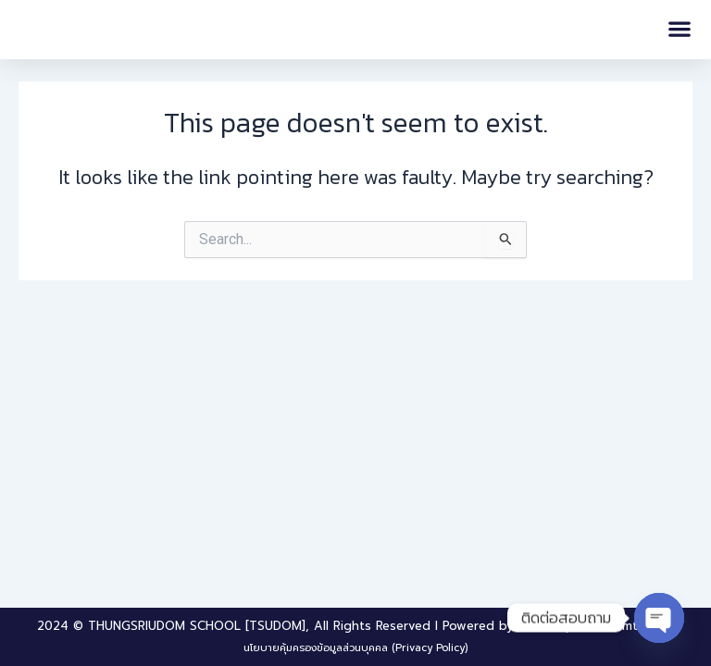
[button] (679, 29)
